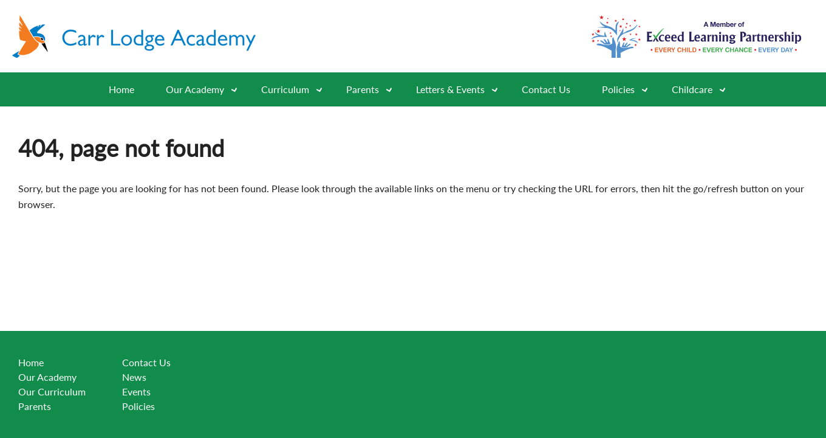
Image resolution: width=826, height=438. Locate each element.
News (134, 377)
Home (121, 89)
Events (136, 391)
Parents (34, 406)
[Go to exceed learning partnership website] (696, 36)
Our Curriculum (52, 391)
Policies (629, 89)
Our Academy (205, 89)
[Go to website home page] (139, 36)
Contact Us (546, 89)
